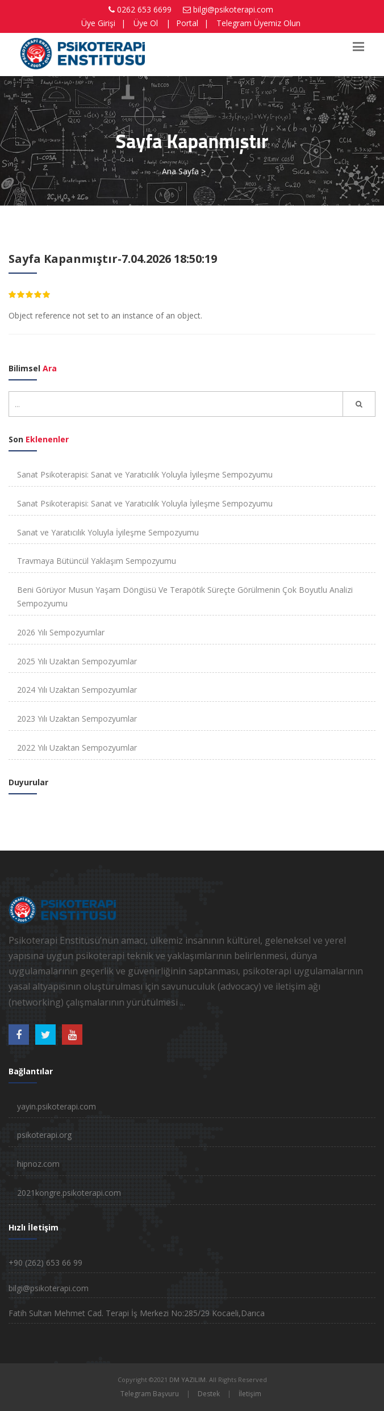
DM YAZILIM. (188, 1379)
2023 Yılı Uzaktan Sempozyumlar (77, 718)
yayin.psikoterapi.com (56, 1106)
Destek (209, 1394)
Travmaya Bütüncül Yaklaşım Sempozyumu (96, 560)
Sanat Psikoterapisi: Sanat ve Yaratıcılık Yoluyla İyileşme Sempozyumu (145, 474)
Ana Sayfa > (184, 171)
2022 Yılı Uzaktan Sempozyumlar (77, 747)
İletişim (250, 1394)
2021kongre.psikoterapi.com (69, 1192)
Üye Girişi (98, 23)
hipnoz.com (38, 1163)
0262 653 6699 (144, 9)
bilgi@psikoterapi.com (233, 9)
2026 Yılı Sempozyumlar (61, 632)
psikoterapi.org (44, 1134)
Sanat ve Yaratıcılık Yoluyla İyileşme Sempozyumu (108, 532)
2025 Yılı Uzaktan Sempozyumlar (77, 661)
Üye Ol (145, 23)
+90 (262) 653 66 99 (45, 1262)
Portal (187, 23)
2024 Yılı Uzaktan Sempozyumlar (77, 689)
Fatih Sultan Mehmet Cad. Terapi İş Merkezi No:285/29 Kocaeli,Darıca (137, 1313)
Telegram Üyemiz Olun (258, 23)
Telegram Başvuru (149, 1394)
